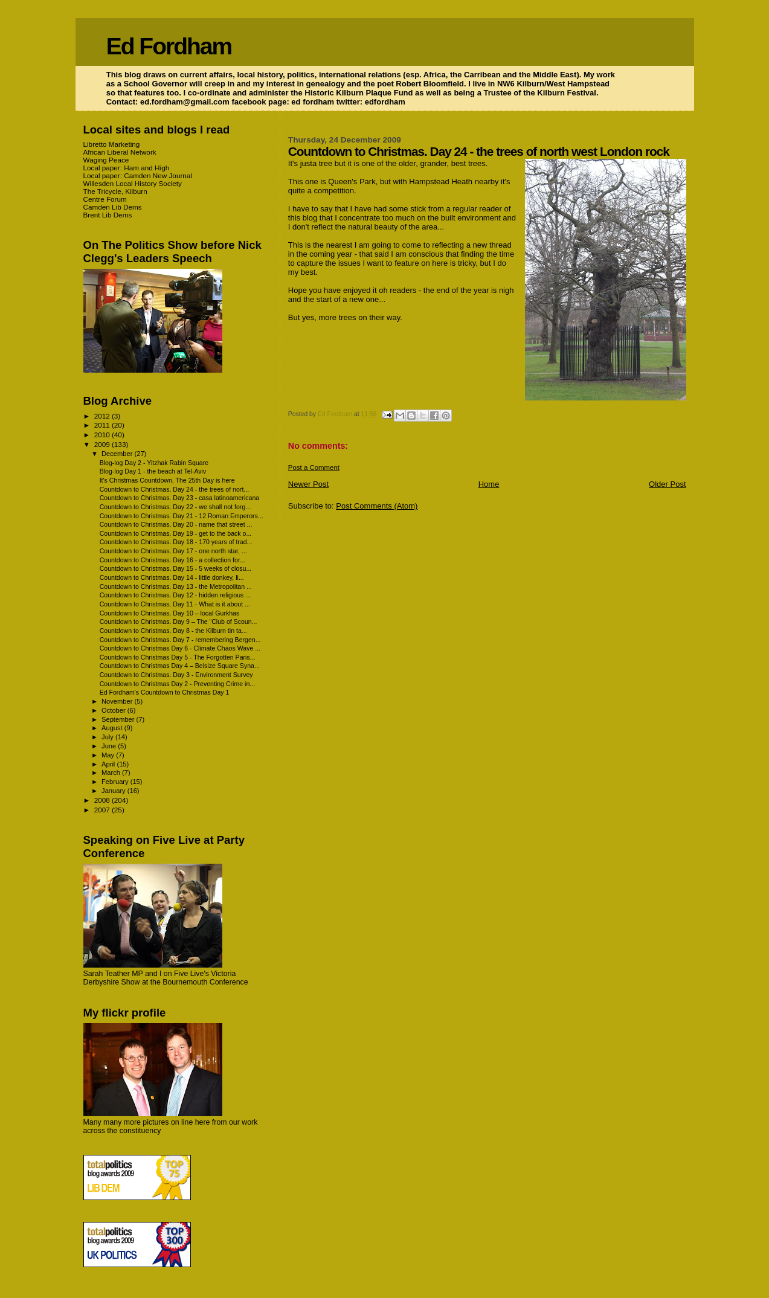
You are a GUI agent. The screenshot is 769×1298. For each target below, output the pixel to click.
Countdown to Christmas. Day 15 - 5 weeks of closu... (176, 568)
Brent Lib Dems (107, 215)
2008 (103, 800)
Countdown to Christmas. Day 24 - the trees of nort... (174, 489)
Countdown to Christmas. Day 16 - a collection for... (172, 560)
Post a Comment (313, 467)
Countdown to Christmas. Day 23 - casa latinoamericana (180, 497)
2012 (103, 416)
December (117, 453)
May (108, 755)
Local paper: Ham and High (126, 168)
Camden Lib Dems (112, 207)
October (114, 710)
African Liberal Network (119, 152)
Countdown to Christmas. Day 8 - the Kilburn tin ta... (173, 630)
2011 (103, 425)
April (109, 764)
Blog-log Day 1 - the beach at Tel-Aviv (153, 471)
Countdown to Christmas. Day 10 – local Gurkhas (170, 613)
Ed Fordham (169, 46)
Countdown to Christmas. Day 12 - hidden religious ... (175, 595)
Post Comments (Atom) (376, 505)
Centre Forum (105, 199)
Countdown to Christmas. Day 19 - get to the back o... (176, 533)
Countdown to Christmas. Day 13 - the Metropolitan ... (176, 586)
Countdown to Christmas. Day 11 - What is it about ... (175, 604)
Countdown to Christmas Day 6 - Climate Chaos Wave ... (180, 648)
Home (489, 484)
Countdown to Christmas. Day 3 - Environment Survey (176, 674)
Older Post (667, 484)
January (114, 790)
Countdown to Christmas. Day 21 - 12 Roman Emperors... (181, 515)
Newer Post (308, 484)
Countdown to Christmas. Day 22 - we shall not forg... (175, 506)
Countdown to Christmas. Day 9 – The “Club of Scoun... (178, 621)
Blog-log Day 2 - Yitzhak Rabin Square (154, 462)
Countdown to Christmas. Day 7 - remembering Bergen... (180, 639)
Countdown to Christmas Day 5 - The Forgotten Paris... (178, 657)
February (115, 781)
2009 (103, 444)
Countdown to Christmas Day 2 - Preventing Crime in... (178, 683)
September (119, 719)
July (108, 737)
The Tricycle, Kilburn (115, 191)
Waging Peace (106, 160)
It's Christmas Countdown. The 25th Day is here (167, 480)
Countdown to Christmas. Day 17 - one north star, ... (173, 550)
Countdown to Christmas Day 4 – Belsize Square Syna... (180, 665)
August (112, 727)
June (109, 746)
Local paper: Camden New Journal (137, 175)
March (111, 772)
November (117, 701)
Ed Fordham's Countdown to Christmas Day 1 (165, 692)
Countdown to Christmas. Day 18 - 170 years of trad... (176, 541)
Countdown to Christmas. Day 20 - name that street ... (176, 524)
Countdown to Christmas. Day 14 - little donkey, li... (172, 577)
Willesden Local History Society (132, 183)
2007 (103, 810)
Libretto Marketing (111, 144)
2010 (103, 435)
